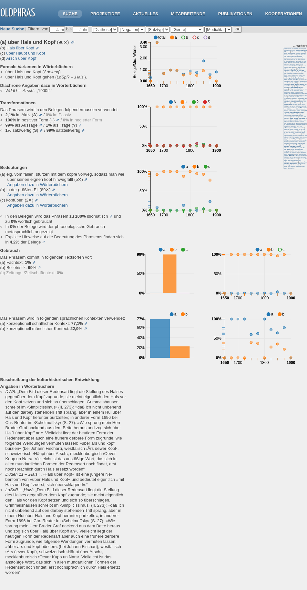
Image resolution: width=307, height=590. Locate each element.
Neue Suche (12, 28)
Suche (70, 13)
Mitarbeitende (188, 13)
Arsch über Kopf (21, 58)
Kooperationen (283, 13)
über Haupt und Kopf (25, 53)
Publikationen (235, 13)
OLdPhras (17, 13)
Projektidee (105, 13)
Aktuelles (145, 13)
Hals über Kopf (20, 48)
